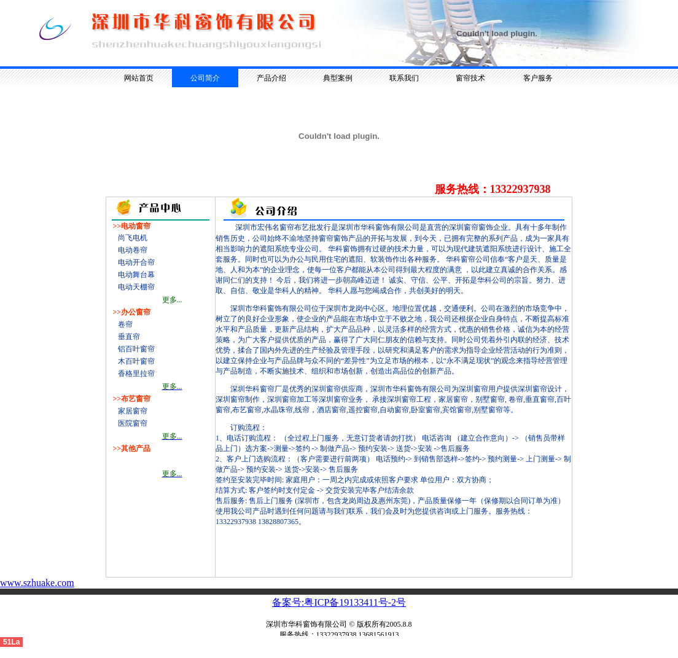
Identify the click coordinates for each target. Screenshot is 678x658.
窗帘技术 (470, 78)
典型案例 (338, 78)
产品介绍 (271, 78)
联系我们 (404, 78)
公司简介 (205, 78)
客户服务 (538, 78)
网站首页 (139, 78)
